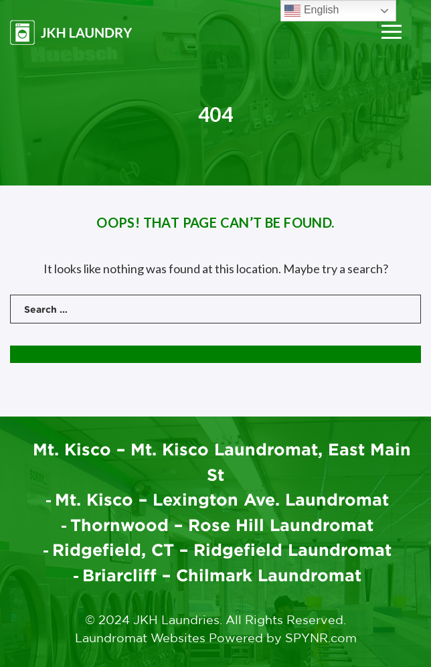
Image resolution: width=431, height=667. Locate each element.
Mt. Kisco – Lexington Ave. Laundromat (223, 499)
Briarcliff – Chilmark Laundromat (222, 575)
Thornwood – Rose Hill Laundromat (222, 525)
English (311, 11)
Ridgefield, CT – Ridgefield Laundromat (222, 549)
